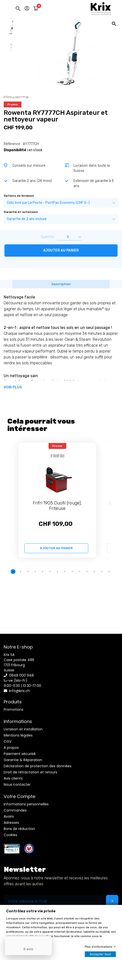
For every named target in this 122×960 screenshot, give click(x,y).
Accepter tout (100, 954)
